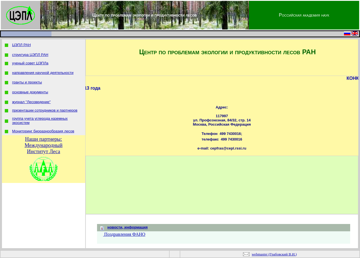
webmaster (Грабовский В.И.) (274, 254)
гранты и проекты (27, 82)
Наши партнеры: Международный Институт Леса (43, 145)
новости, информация (127, 227)
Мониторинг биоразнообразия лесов (43, 131)
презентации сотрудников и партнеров (44, 110)
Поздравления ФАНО (124, 234)
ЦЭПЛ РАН (21, 45)
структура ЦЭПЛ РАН (30, 55)
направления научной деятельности (42, 73)
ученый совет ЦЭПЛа (30, 63)
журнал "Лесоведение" (31, 102)
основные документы (30, 92)
